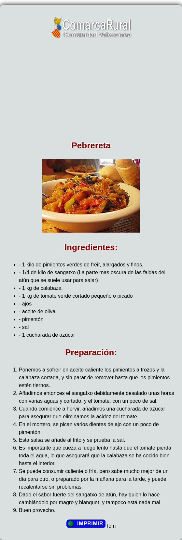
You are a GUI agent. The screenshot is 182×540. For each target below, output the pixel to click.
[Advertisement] (91, 91)
